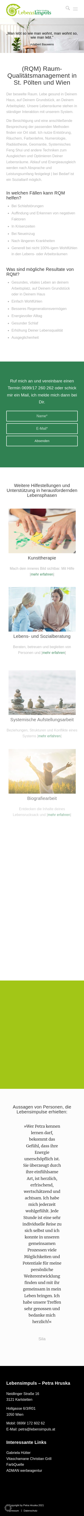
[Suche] (65, 9)
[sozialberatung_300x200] (42, 637)
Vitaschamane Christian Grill (29, 1459)
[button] (8, 1508)
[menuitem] (65, 9)
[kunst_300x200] (42, 547)
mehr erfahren (42, 590)
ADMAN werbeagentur (24, 1470)
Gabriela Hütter (18, 1453)
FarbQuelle (15, 1464)
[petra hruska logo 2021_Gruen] (28, 10)
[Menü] (75, 9)
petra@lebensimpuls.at (36, 1429)
